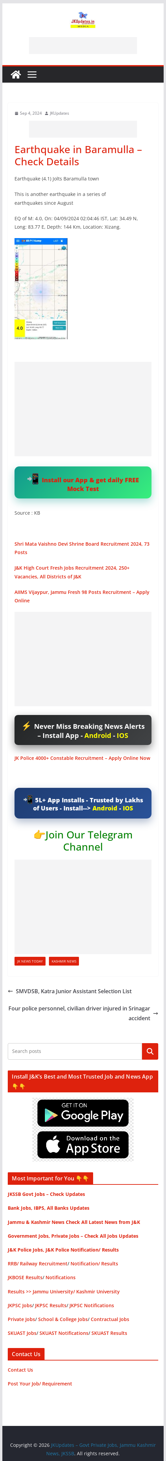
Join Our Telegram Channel (89, 841)
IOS (122, 735)
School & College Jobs (63, 1319)
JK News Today (30, 961)
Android (97, 735)
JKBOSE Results (25, 1277)
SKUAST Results (109, 1333)
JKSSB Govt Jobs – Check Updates (46, 1194)
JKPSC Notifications (92, 1305)
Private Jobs (21, 1319)
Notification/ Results (94, 1263)
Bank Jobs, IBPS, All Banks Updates (48, 1208)
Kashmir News (64, 961)
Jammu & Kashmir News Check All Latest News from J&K (74, 1222)
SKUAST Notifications (63, 1333)
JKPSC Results (50, 1305)
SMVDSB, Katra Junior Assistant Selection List (70, 991)
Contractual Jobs (110, 1319)
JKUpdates (59, 113)
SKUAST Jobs (22, 1333)
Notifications (61, 1277)
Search (150, 1051)
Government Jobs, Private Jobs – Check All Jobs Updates (73, 1236)
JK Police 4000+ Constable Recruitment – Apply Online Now (82, 758)
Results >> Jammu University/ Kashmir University (64, 1291)
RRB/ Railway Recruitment (37, 1263)
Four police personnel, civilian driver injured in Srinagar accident (83, 1013)
